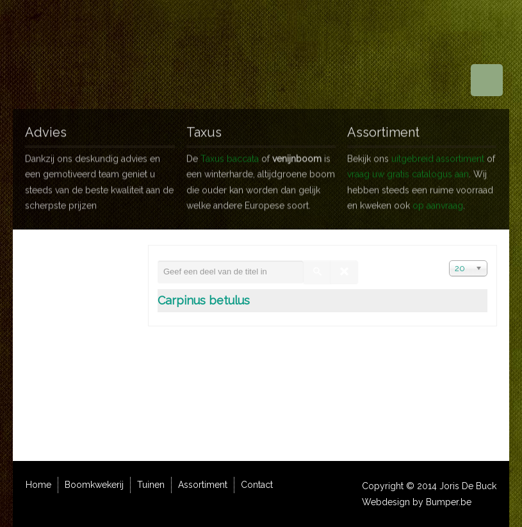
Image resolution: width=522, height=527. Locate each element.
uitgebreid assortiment (437, 153)
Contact (257, 485)
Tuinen (151, 485)
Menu (487, 80)
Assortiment (202, 485)
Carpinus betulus (204, 300)
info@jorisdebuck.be (97, 396)
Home (38, 485)
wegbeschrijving (84, 333)
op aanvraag (437, 201)
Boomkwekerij (94, 485)
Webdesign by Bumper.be (416, 502)
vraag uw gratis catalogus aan (408, 169)
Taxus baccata (229, 153)
